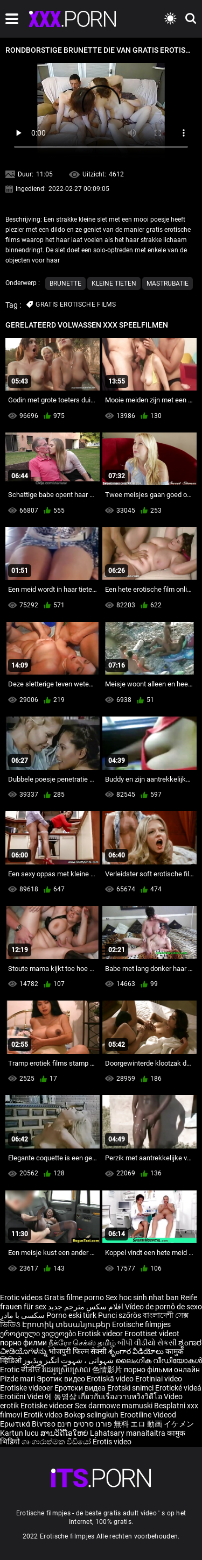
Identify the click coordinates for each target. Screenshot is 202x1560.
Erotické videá (178, 1388)
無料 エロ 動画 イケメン (154, 1424)
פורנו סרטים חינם (84, 1424)
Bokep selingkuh (91, 1414)
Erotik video (44, 1414)
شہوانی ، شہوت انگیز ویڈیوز (69, 1360)
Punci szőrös (119, 1315)
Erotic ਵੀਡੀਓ (21, 1369)
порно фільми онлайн (162, 1369)
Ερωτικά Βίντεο (28, 1424)
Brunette (65, 283)
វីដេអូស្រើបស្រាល (67, 1369)
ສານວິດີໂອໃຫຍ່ (65, 1433)
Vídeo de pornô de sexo (163, 1306)
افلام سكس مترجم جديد (85, 1306)
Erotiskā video (111, 1378)
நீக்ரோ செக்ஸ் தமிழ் (82, 1342)
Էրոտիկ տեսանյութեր (67, 1324)
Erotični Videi (22, 1396)
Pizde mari (17, 1378)
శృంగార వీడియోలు (136, 1351)
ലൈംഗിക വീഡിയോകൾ (158, 1360)
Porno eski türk (71, 1315)
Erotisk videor (101, 1333)
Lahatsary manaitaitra (128, 1433)
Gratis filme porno (74, 1297)
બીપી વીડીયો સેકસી (147, 1342)
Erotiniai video (158, 1378)
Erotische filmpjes (141, 1324)
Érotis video (112, 1441)
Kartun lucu (20, 1433)
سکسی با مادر (22, 1315)
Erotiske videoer (27, 1388)
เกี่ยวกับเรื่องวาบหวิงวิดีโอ (121, 1396)
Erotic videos (22, 1297)
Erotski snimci (131, 1388)
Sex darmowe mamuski (113, 1405)
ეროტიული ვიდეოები (39, 1333)
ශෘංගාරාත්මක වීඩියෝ (57, 1441)
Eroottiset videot (151, 1333)
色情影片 (108, 1369)
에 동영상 (61, 1396)
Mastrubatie (168, 283)
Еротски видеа (80, 1388)
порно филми (23, 1342)
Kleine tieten (114, 283)
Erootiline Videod (148, 1414)
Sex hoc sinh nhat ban (142, 1297)
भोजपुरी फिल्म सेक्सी (77, 1351)
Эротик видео (62, 1378)
